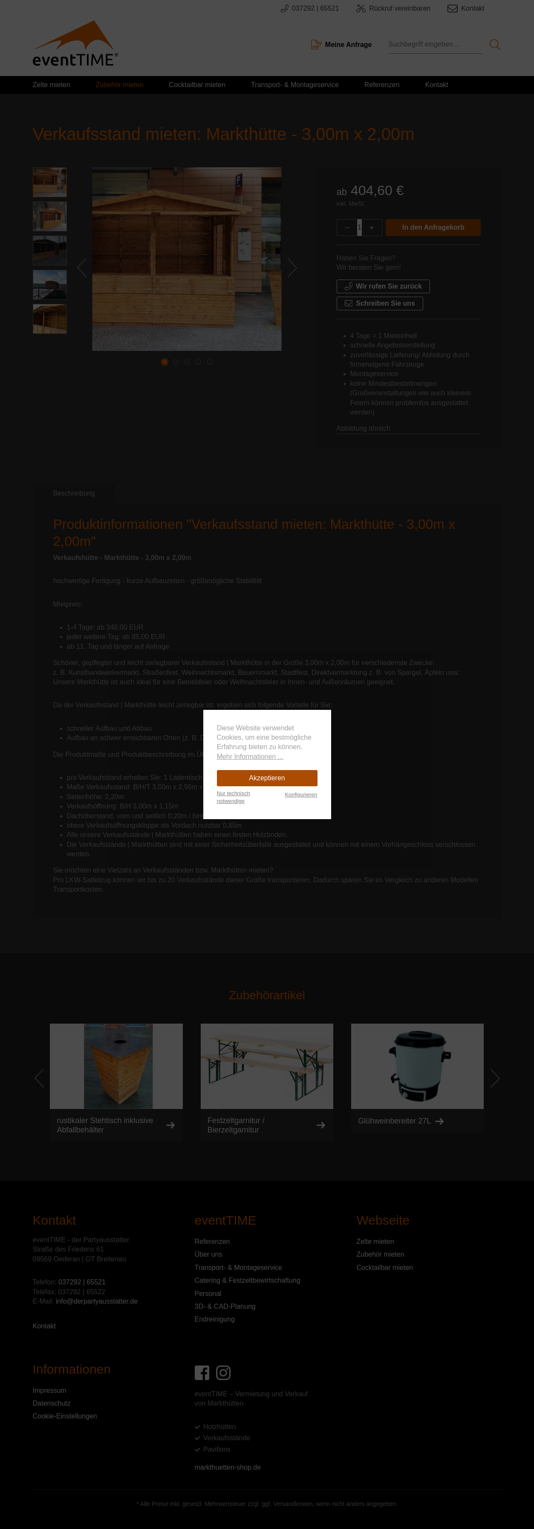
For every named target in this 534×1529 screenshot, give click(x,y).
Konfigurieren (301, 794)
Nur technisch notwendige (233, 797)
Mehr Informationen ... (250, 756)
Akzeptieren (267, 778)
